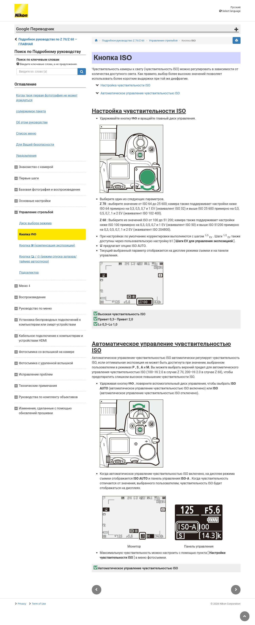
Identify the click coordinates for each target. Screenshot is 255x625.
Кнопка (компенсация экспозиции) (47, 245)
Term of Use (39, 603)
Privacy (22, 603)
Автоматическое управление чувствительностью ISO (140, 93)
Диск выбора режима (35, 223)
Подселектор (29, 272)
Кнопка (27, 234)
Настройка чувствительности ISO (125, 85)
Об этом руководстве (32, 122)
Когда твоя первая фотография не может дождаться (47, 98)
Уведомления (26, 156)
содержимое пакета (31, 111)
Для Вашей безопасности (35, 144)
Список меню (26, 133)
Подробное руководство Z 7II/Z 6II (123, 40)
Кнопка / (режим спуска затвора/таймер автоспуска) (48, 259)
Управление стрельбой (163, 40)
